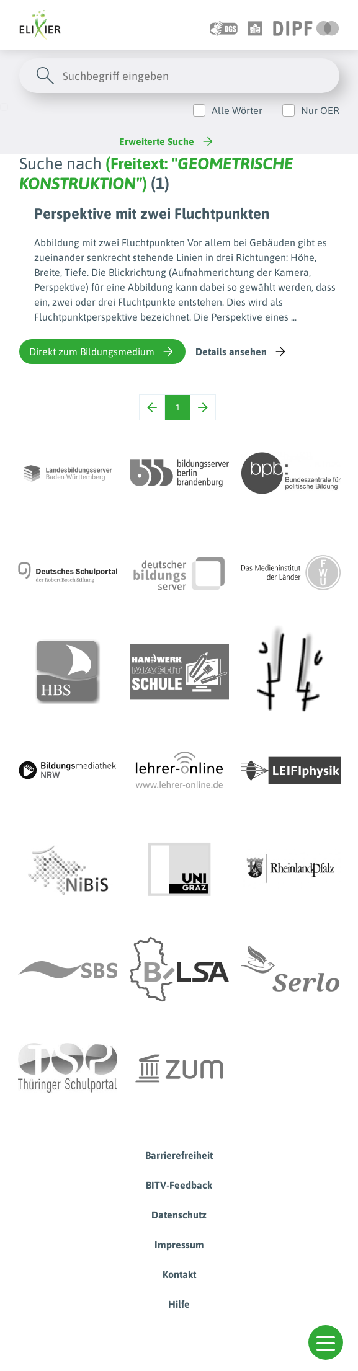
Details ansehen (241, 351)
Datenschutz (179, 1214)
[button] (325, 1342)
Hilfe (179, 1304)
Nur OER (320, 110)
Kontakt (179, 1274)
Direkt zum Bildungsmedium (102, 351)
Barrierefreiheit (179, 1155)
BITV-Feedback (179, 1185)
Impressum (179, 1244)
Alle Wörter (237, 110)
